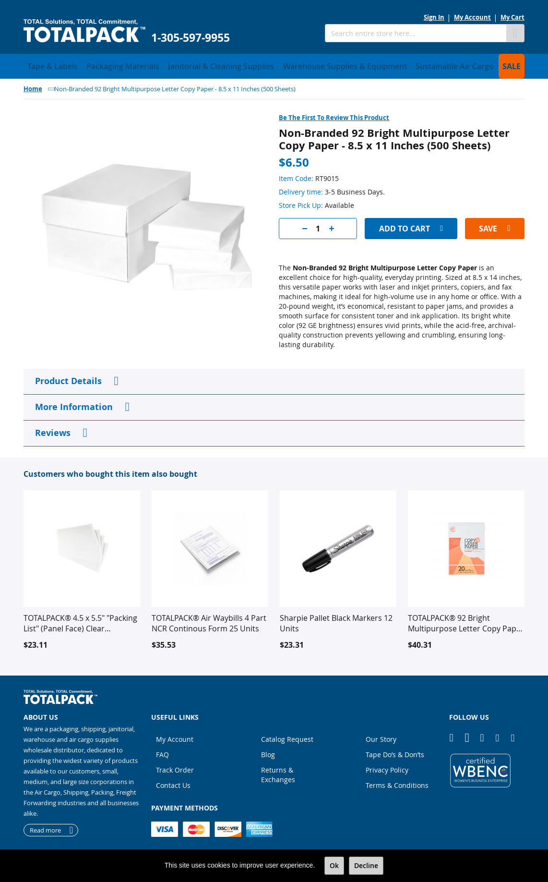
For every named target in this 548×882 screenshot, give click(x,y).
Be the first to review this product (334, 114)
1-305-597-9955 (190, 37)
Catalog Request (287, 736)
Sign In (434, 17)
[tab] (274, 379)
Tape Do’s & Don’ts (395, 751)
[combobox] (415, 33)
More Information (74, 404)
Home (33, 86)
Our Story (381, 736)
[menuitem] (48, 65)
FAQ (162, 751)
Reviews (53, 430)
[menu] (274, 65)
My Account (472, 17)
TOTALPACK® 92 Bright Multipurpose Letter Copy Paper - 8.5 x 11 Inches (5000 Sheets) (466, 620)
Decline (366, 865)
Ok (334, 865)
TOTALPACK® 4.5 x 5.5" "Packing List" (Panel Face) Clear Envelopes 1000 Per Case (80, 620)
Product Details (68, 378)
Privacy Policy (387, 767)
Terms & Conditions (397, 782)
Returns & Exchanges (278, 771)
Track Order (175, 767)
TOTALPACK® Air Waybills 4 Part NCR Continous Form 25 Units (209, 620)
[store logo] (84, 31)
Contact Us (173, 782)
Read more (45, 827)
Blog (268, 751)
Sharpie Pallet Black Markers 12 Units (336, 620)
